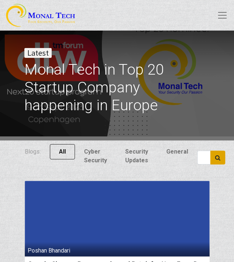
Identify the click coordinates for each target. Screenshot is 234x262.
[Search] (217, 157)
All (62, 151)
